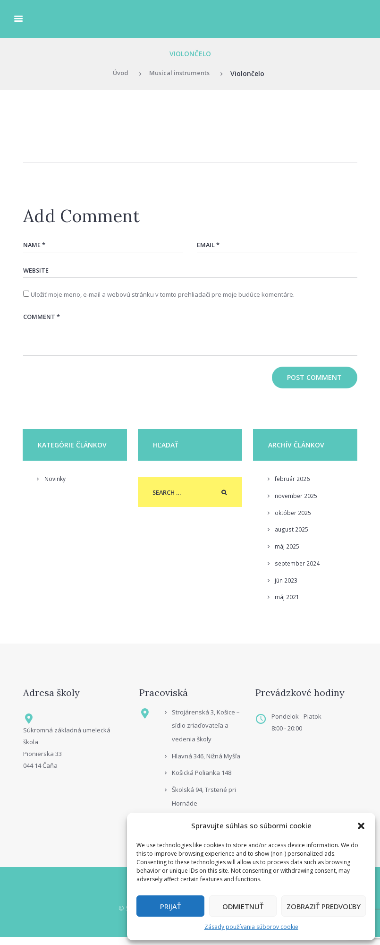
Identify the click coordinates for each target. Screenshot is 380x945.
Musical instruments (180, 73)
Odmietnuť (242, 906)
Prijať (170, 906)
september (298, 570)
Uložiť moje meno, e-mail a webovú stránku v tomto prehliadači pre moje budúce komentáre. (163, 297)
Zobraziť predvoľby (324, 906)
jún (286, 587)
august (292, 536)
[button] (361, 826)
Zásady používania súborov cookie (251, 927)
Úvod (117, 73)
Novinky (56, 485)
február (293, 485)
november (297, 502)
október (293, 519)
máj (287, 553)
